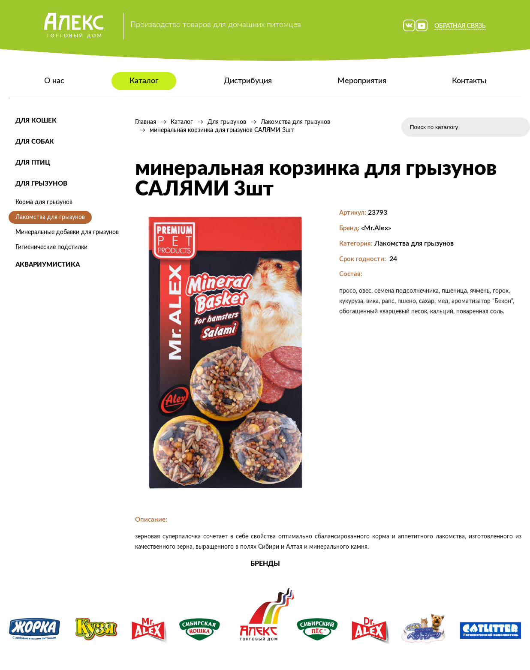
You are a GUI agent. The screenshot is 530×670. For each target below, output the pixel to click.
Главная (145, 122)
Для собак (34, 141)
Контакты (469, 81)
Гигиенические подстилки (51, 247)
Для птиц (32, 162)
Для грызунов (41, 183)
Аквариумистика (47, 264)
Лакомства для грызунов (50, 217)
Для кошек (36, 120)
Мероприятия (361, 81)
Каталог (143, 81)
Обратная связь (460, 26)
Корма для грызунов (43, 202)
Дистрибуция (248, 81)
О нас (54, 81)
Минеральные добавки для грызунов (67, 232)
